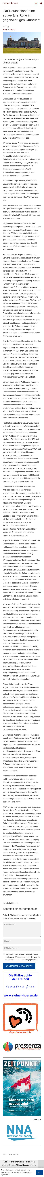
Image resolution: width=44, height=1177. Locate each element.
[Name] (22, 941)
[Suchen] (40, 3)
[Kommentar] (22, 929)
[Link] (10, 3)
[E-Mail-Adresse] (22, 948)
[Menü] (36, 3)
